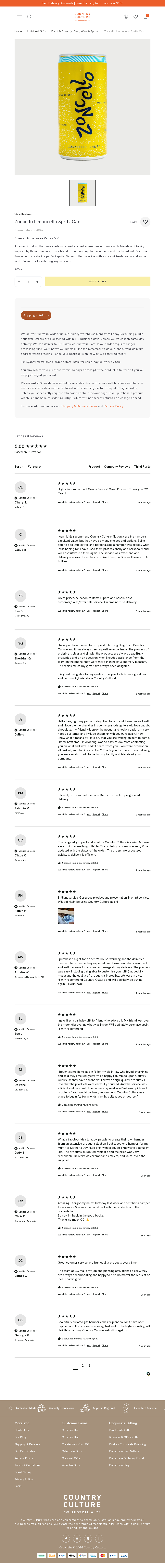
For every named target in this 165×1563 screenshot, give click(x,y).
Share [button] (105, 502)
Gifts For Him (70, 1437)
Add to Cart (98, 281)
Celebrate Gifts (72, 1451)
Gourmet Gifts (71, 1458)
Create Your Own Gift (76, 1444)
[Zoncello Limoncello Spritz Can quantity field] (28, 282)
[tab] (36, 315)
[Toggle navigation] (19, 16)
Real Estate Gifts (119, 1430)
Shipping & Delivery (27, 1444)
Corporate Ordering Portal (126, 1458)
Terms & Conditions (27, 1465)
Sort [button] (20, 466)
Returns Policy (113, 406)
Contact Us (22, 1430)
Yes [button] (89, 502)
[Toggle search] (29, 17)
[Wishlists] (136, 17)
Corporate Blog (119, 1465)
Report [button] (96, 502)
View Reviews (23, 214)
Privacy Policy (24, 1479)
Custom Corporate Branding (127, 1444)
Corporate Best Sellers (124, 1451)
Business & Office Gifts (123, 1437)
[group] (35, 446)
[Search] (42, 467)
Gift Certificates (25, 1451)
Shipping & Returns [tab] (36, 315)
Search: (26, 462)
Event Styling (23, 1472)
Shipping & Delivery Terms (79, 406)
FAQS (18, 1486)
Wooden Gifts (71, 1465)
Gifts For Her (70, 1430)
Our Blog (20, 1437)
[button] (145, 17)
